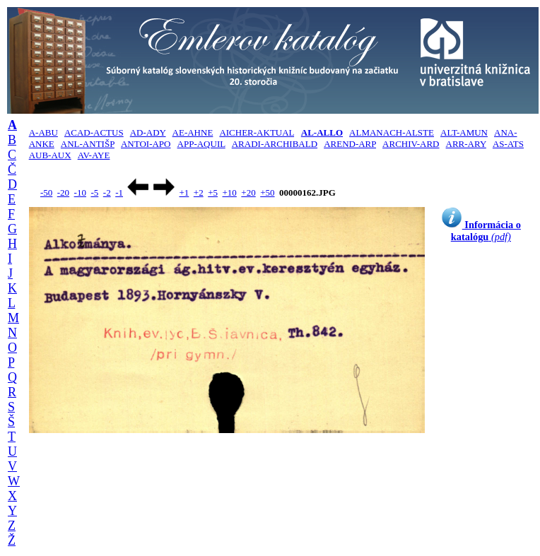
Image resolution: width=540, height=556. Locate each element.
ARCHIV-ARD (410, 143)
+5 (213, 192)
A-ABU (43, 132)
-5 (94, 192)
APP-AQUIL (201, 143)
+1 (184, 192)
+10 (230, 192)
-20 (63, 192)
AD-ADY (148, 132)
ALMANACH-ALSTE (391, 132)
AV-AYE (94, 155)
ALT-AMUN (464, 132)
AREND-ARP (350, 143)
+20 (248, 192)
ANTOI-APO (146, 143)
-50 (46, 192)
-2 (107, 192)
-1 (119, 192)
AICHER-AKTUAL (256, 132)
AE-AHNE (192, 132)
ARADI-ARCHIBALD (274, 143)
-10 (80, 192)
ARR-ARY (466, 143)
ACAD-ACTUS (94, 132)
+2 (199, 192)
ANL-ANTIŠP (88, 143)
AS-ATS (508, 143)
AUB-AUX (50, 155)
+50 (267, 192)
